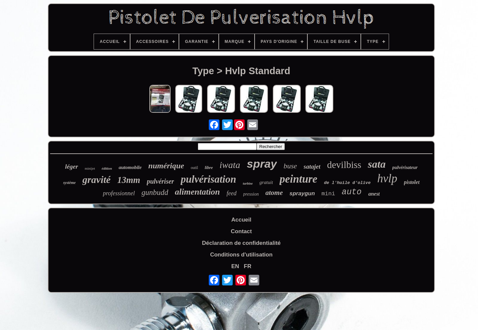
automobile (130, 167)
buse (290, 166)
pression (251, 194)
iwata (229, 165)
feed (232, 193)
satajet (312, 166)
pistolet (412, 182)
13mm (128, 180)
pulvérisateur (405, 167)
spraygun (302, 193)
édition (107, 168)
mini (328, 194)
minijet (90, 168)
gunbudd (154, 192)
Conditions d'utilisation (241, 254)
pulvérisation (208, 179)
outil (194, 167)
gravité (96, 179)
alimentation (197, 192)
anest (374, 194)
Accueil (241, 220)
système (69, 182)
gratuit (266, 182)
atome (274, 193)
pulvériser (160, 181)
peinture (298, 179)
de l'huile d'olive (347, 182)
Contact (241, 231)
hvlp (387, 178)
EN (235, 266)
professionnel (119, 193)
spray (262, 163)
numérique (166, 165)
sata (376, 164)
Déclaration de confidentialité (241, 243)
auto (351, 192)
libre (209, 167)
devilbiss (344, 164)
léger (71, 166)
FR (248, 266)
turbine (248, 183)
